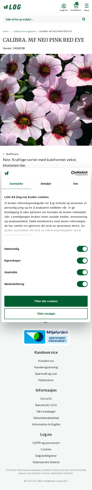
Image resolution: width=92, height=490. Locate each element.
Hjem (6, 31)
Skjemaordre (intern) (46, 462)
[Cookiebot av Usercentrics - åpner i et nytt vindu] (71, 173)
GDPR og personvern (46, 442)
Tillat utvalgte (46, 313)
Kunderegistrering (46, 367)
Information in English (46, 424)
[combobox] (46, 19)
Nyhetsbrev (46, 380)
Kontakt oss (46, 360)
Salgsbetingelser (46, 455)
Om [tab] (75, 183)
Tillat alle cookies (46, 301)
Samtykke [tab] (16, 183)
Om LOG (46, 398)
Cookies (46, 449)
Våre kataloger (46, 411)
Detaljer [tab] (46, 183)
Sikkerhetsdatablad (46, 418)
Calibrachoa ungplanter (25, 31)
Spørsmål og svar (46, 373)
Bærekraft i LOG (46, 405)
